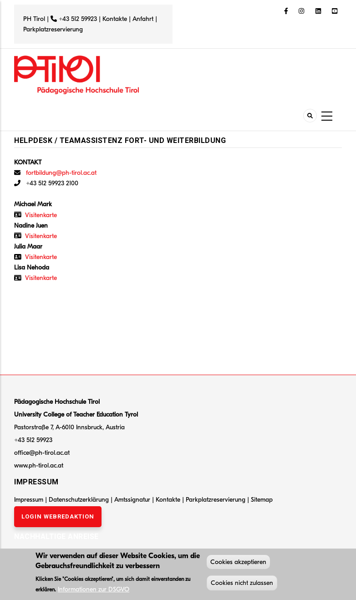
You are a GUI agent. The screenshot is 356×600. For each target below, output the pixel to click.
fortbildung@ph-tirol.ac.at (61, 173)
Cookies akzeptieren (238, 563)
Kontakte (114, 19)
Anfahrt (143, 19)
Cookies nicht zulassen (242, 584)
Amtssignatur (133, 499)
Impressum (28, 499)
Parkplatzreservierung (53, 29)
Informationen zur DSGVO (93, 591)
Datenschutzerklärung (79, 499)
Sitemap (262, 499)
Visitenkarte (41, 215)
